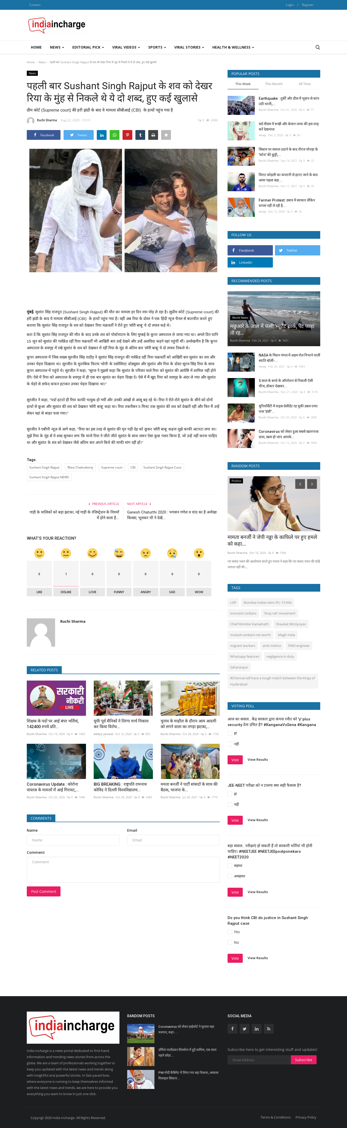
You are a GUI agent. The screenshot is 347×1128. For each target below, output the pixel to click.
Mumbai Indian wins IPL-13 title (268, 602)
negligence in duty (280, 656)
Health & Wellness (233, 47)
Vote (235, 759)
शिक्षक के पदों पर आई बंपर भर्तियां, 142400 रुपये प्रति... (53, 724)
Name (32, 830)
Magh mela (286, 634)
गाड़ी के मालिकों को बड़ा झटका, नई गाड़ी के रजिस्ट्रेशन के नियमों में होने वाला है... (74, 515)
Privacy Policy (306, 1117)
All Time (305, 83)
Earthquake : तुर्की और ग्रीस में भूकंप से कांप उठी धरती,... (289, 101)
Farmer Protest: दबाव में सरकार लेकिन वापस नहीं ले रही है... (287, 203)
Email (132, 830)
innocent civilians (243, 613)
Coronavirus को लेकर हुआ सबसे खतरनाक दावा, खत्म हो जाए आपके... (289, 434)
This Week (243, 83)
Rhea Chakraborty (80, 467)
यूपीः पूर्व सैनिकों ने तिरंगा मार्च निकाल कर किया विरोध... (121, 724)
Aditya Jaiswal (103, 734)
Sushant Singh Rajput (44, 467)
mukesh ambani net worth (250, 634)
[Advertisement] (226, 25)
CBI (133, 467)
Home (36, 47)
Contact (34, 5)
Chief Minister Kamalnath (249, 624)
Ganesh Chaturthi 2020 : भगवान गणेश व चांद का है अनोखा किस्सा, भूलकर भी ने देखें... (172, 515)
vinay (262, 135)
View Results (258, 759)
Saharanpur (239, 667)
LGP (233, 602)
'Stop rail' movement (280, 613)
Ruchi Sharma (42, 121)
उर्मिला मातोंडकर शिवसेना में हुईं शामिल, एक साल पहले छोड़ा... (187, 1052)
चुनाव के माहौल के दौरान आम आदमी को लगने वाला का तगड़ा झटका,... (188, 724)
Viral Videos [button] (126, 47)
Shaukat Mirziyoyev (291, 624)
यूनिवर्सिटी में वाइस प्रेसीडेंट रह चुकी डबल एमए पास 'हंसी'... (288, 409)
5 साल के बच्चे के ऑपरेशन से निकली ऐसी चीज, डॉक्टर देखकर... (286, 383)
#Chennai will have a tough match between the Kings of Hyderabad (272, 681)
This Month (274, 83)
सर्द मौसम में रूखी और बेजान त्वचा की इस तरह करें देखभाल (289, 126)
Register (308, 5)
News (42, 62)
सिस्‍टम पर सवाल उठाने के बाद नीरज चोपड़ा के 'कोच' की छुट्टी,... (288, 152)
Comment (36, 852)
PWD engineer (299, 645)
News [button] (57, 47)
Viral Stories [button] (189, 47)
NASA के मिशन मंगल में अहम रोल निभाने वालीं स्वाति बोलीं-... (289, 358)
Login (290, 5)
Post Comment (43, 891)
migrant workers (242, 645)
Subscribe (303, 1059)
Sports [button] (157, 47)
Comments (41, 818)
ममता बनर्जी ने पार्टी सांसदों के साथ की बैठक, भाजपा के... (189, 787)
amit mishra (272, 645)
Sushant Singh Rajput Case (162, 467)
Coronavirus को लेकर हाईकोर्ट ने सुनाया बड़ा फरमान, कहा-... (186, 1029)
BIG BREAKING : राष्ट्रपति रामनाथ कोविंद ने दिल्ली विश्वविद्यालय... (120, 787)
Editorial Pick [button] (88, 47)
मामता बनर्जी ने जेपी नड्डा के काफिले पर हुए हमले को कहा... (272, 540)
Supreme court (112, 467)
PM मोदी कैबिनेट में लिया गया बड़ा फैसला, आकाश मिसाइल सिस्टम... (188, 1075)
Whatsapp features (244, 656)
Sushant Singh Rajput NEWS (49, 477)
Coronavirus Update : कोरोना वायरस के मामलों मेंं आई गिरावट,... (53, 787)
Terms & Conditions (276, 1117)
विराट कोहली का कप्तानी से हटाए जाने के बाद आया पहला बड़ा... (288, 177)
